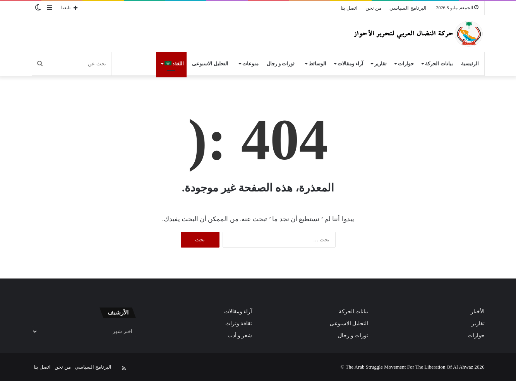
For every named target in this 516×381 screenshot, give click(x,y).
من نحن (373, 8)
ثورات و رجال (281, 64)
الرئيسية (470, 64)
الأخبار (478, 311)
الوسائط (317, 64)
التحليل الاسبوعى (210, 64)
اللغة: (174, 64)
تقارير (380, 64)
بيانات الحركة (439, 64)
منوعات (250, 64)
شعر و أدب (240, 335)
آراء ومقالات (350, 64)
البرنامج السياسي (407, 8)
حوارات (406, 64)
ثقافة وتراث (238, 323)
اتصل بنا (349, 8)
